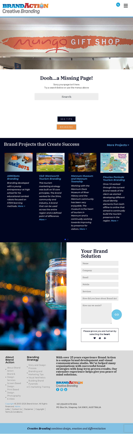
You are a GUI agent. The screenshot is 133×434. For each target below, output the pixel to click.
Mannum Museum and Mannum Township (82, 179)
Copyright (9, 404)
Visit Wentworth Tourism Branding (50, 178)
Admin (17, 407)
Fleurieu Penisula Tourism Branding (114, 179)
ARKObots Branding (13, 178)
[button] (65, 239)
